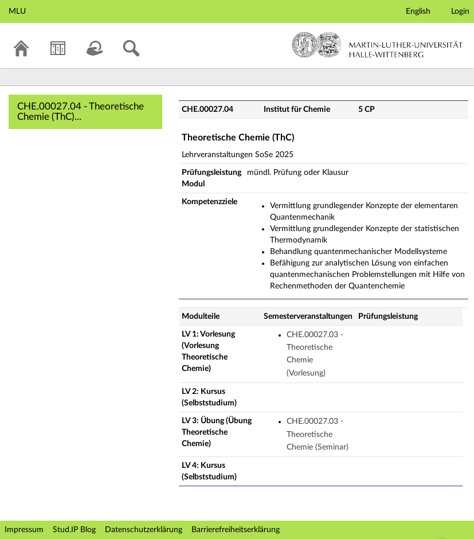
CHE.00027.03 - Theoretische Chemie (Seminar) (317, 434)
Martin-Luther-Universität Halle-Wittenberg (377, 45)
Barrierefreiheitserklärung (235, 530)
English (418, 11)
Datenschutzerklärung (143, 530)
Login (460, 11)
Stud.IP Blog (74, 530)
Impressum (24, 530)
